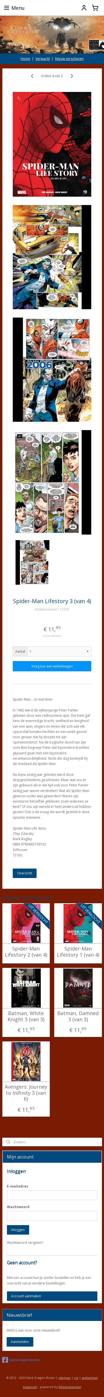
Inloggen (18, 1229)
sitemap (64, 1378)
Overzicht (24, 873)
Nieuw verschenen (69, 58)
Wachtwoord (18, 1207)
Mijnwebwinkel (70, 1387)
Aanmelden (20, 1341)
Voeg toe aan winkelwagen (52, 666)
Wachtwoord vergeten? (25, 1242)
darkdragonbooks (21, 1360)
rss (76, 1378)
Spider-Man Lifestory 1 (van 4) (78, 952)
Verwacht (42, 58)
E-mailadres (17, 1186)
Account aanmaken (26, 1296)
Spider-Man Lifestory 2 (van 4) (26, 952)
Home (25, 58)
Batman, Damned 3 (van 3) (78, 1016)
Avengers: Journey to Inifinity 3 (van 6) (26, 1093)
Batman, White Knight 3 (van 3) (25, 1016)
